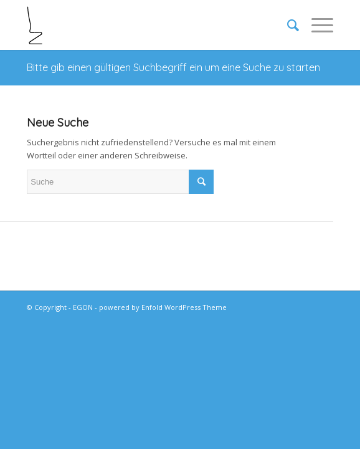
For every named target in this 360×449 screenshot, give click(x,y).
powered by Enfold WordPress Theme (163, 307)
